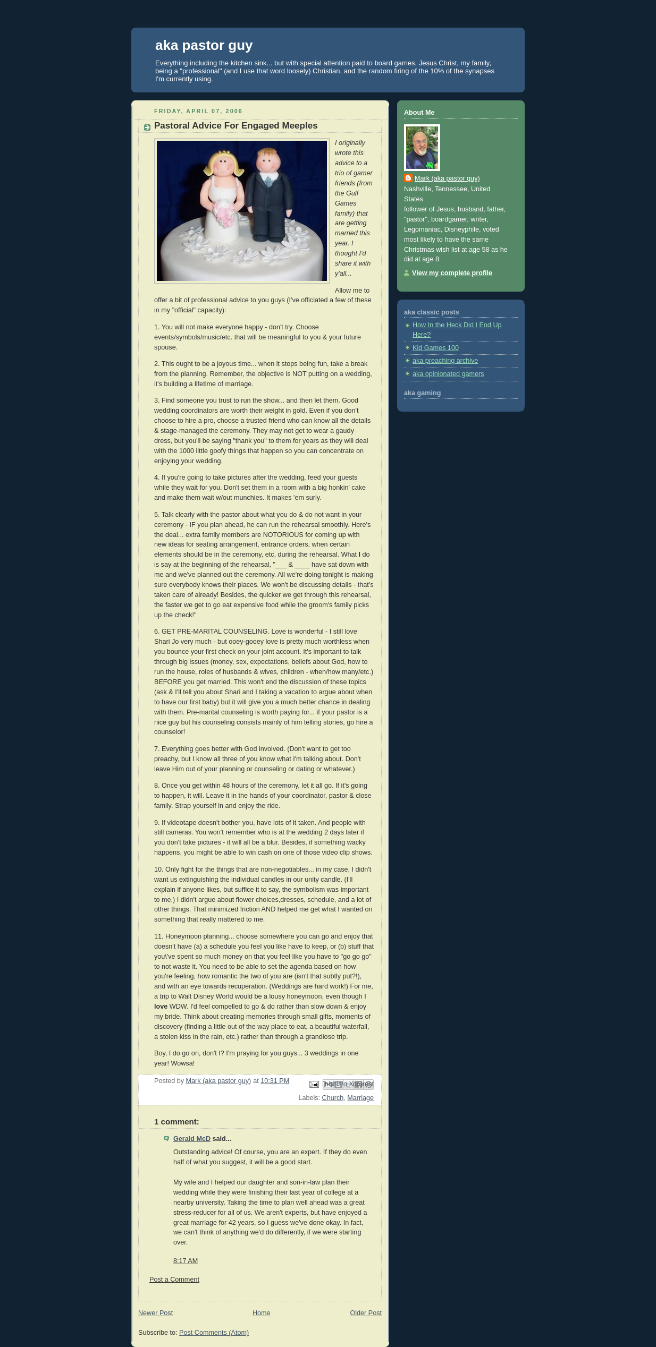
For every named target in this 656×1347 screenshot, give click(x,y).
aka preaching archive (445, 360)
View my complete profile (452, 273)
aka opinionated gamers (448, 374)
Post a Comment (174, 1279)
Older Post (366, 1313)
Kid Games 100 (436, 348)
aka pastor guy (204, 45)
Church (333, 1098)
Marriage (360, 1098)
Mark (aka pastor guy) (447, 178)
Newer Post (155, 1313)
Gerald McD (192, 1139)
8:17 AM (185, 1261)
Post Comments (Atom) (214, 1332)
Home (262, 1313)
